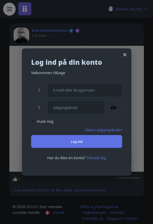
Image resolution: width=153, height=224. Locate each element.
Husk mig (45, 121)
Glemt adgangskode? (103, 129)
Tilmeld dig (96, 157)
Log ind (76, 141)
